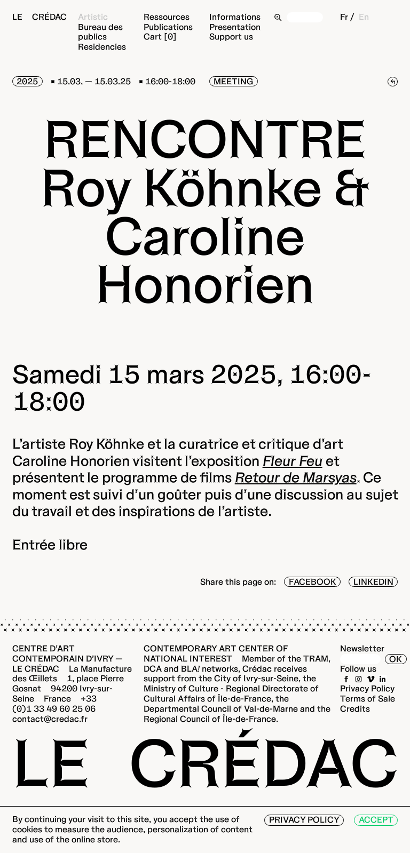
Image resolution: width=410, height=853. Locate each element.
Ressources (167, 16)
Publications (168, 26)
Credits (355, 708)
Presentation (235, 26)
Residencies (102, 46)
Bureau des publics (100, 32)
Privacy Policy (367, 688)
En (364, 16)
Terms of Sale (367, 698)
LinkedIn (373, 581)
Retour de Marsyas (296, 477)
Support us (231, 36)
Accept (376, 819)
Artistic (93, 16)
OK (395, 659)
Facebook (312, 581)
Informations (235, 16)
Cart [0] (160, 36)
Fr (344, 16)
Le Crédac (39, 16)
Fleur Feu (292, 460)
